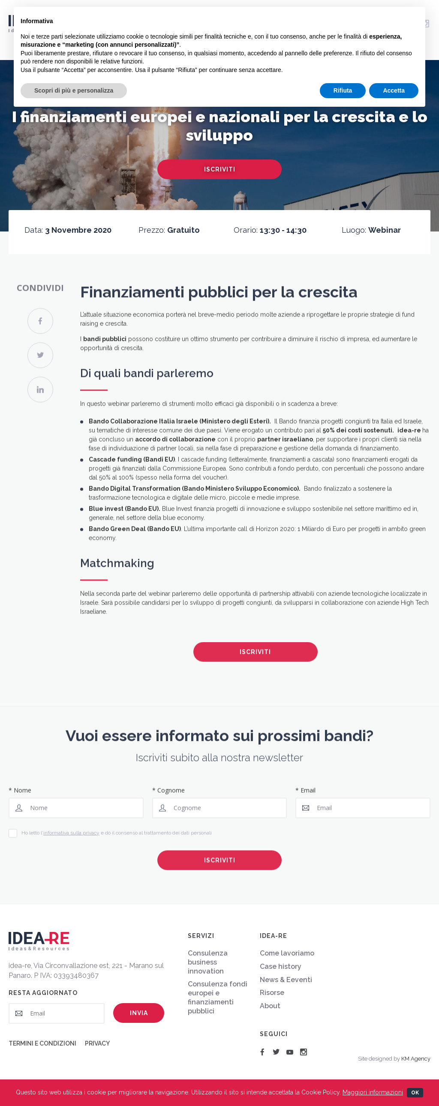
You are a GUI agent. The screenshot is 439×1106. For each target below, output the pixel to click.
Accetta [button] (394, 90)
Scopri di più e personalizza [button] (73, 90)
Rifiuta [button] (343, 90)
